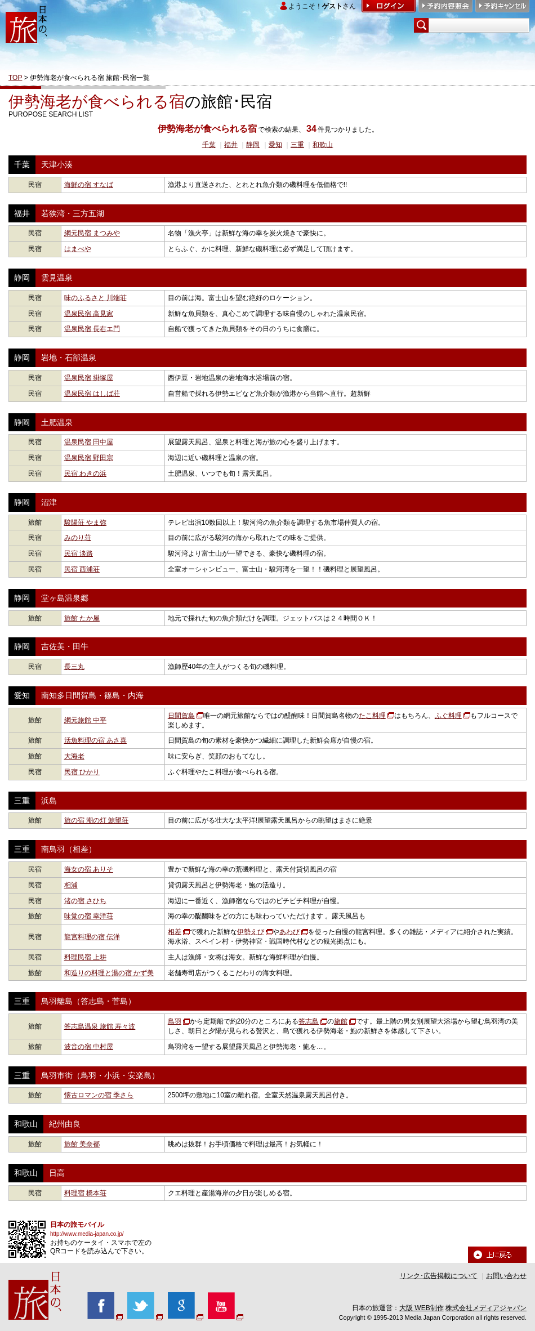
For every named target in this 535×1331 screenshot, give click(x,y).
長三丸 (74, 667)
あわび (289, 932)
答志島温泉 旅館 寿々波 (100, 1026)
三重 (297, 145)
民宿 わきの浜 (85, 473)
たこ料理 (372, 716)
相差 (174, 932)
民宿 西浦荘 (82, 569)
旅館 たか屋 (82, 618)
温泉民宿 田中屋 (88, 442)
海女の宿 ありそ (88, 869)
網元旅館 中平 (85, 720)
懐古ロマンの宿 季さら (98, 1095)
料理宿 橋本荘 (85, 1193)
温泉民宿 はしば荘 (92, 393)
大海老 (74, 756)
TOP (15, 78)
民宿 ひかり (82, 772)
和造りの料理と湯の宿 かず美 (109, 973)
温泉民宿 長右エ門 (92, 329)
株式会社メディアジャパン (486, 1308)
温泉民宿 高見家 (88, 314)
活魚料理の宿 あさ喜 (95, 740)
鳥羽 (174, 1021)
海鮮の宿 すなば (88, 185)
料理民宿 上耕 (85, 957)
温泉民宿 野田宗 (88, 458)
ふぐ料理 (448, 716)
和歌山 (323, 145)
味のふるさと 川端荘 (95, 298)
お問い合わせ (506, 1276)
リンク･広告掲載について (439, 1276)
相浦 (71, 885)
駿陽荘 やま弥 (85, 522)
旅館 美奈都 (82, 1144)
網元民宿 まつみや (92, 233)
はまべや (77, 249)
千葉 (209, 145)
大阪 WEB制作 (421, 1308)
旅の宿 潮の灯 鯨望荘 (96, 820)
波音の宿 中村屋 (88, 1047)
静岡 (253, 145)
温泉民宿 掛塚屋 (88, 378)
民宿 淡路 (78, 553)
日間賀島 (181, 716)
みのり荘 (77, 538)
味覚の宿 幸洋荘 (88, 916)
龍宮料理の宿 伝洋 (92, 937)
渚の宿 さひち (85, 901)
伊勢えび (250, 932)
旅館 (340, 1021)
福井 (231, 145)
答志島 (308, 1021)
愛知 (275, 145)
